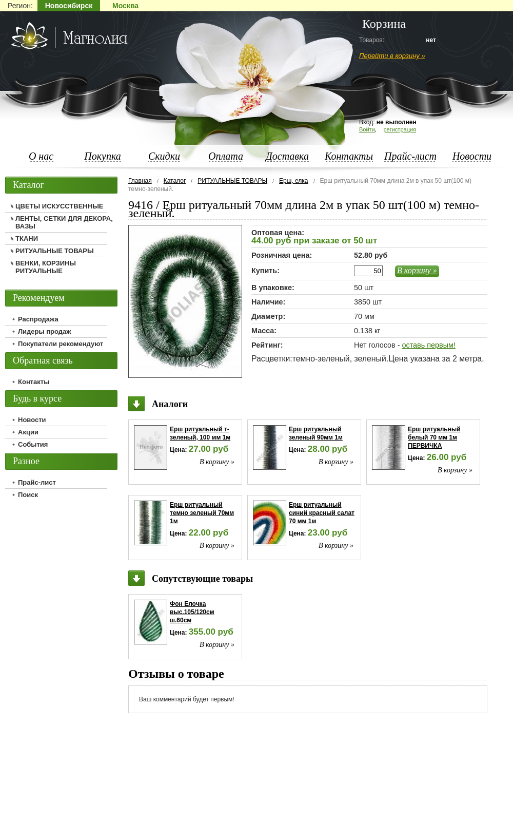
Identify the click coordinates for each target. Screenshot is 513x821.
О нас (41, 156)
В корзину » (417, 270)
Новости (471, 156)
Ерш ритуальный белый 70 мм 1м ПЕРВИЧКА (434, 437)
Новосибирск (68, 6)
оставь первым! (428, 345)
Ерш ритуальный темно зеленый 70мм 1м (202, 513)
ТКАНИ (26, 238)
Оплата (225, 156)
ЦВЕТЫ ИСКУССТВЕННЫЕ (59, 206)
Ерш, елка (293, 180)
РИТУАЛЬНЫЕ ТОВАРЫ (232, 180)
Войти (367, 129)
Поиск (28, 495)
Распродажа (38, 319)
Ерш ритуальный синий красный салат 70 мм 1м (321, 513)
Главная (140, 180)
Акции (28, 432)
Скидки (164, 156)
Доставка (287, 156)
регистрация (399, 129)
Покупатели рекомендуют (60, 344)
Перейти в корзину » (392, 56)
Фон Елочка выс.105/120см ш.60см (192, 612)
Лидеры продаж (44, 331)
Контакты (349, 156)
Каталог (175, 180)
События (33, 444)
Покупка (102, 156)
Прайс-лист (410, 156)
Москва (125, 6)
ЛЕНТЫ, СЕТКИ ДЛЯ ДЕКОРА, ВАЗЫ (64, 222)
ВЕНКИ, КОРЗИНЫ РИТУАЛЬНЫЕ (45, 267)
